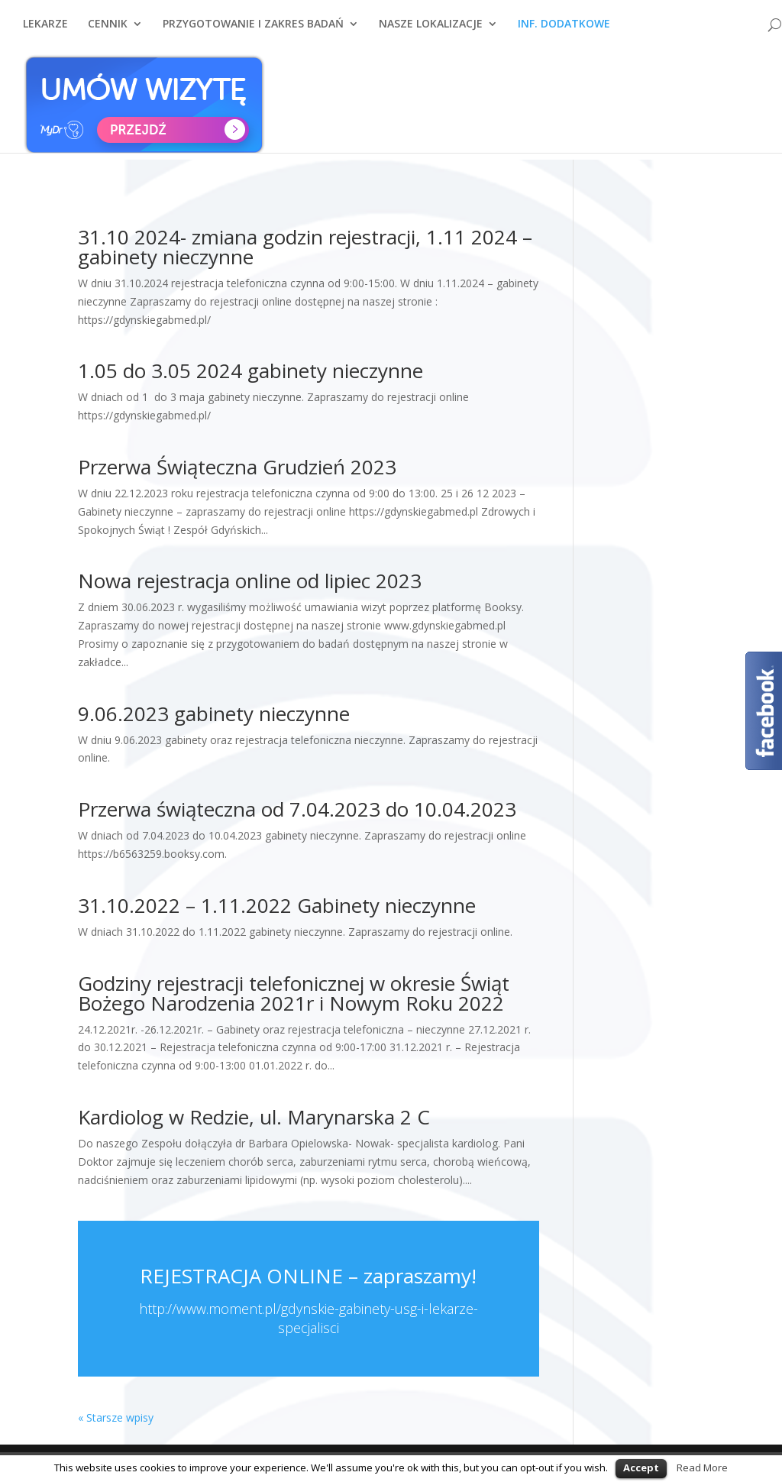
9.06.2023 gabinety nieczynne (214, 713)
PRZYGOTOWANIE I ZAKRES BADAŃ (253, 31)
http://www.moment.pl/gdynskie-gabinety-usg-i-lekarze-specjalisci (308, 1318)
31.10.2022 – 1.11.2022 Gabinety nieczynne (277, 905)
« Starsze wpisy (115, 1417)
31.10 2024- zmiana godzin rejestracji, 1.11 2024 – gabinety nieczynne (305, 246)
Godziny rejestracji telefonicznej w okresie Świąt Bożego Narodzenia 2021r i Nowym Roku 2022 (293, 993)
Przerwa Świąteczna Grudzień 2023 (237, 467)
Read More (702, 1467)
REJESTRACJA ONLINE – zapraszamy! (308, 1275)
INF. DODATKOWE (564, 31)
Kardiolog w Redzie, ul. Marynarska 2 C (254, 1117)
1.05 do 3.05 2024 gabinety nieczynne (250, 370)
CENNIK (108, 31)
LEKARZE (45, 31)
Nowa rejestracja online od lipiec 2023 (250, 580)
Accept (641, 1467)
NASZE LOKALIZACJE (431, 31)
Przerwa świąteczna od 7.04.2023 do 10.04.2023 (297, 809)
